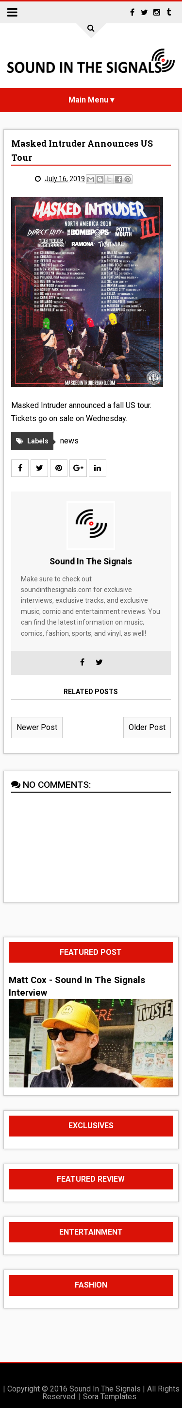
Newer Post (37, 727)
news (69, 440)
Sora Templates (109, 1396)
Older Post (147, 727)
